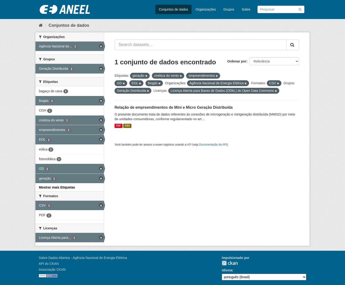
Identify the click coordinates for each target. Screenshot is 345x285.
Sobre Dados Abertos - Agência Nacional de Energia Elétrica (83, 258)
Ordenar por (236, 61)
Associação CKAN (52, 269)
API (189, 144)
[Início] (41, 25)
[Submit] (300, 9)
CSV (127, 125)
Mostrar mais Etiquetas (57, 187)
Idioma (227, 270)
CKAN (230, 263)
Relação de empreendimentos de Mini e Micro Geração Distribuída (174, 107)
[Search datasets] (280, 9)
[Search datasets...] (201, 44)
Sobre (246, 9)
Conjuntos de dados (173, 9)
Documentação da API (213, 144)
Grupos (228, 9)
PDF (118, 125)
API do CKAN (49, 264)
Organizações (206, 9)
